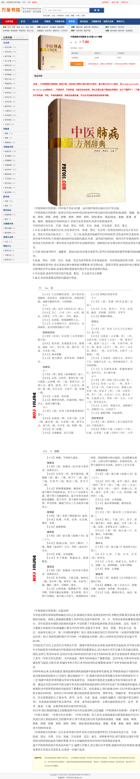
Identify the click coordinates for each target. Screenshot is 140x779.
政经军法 (8, 106)
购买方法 (8, 251)
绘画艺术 (45, 27)
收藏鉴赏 (40, 31)
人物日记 (8, 111)
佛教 (72, 16)
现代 (6, 219)
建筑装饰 (8, 174)
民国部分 (113, 27)
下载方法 (8, 255)
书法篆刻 (53, 27)
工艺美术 (64, 31)
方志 (6, 242)
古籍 (83, 16)
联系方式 (124, 2)
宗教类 (47, 21)
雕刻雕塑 (60, 27)
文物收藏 (8, 165)
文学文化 (8, 52)
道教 (6, 138)
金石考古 (48, 31)
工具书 (7, 124)
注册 (29, 2)
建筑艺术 (56, 31)
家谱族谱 (14, 31)
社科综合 (8, 93)
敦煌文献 (8, 70)
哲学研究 (8, 120)
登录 (24, 2)
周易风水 (95, 27)
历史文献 (46, 16)
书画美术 (60, 16)
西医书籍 (87, 31)
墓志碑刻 (8, 192)
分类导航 (9, 21)
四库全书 (8, 65)
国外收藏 (113, 31)
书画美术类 (60, 21)
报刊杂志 (84, 21)
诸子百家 (8, 56)
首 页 (23, 21)
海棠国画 (129, 31)
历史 (9, 27)
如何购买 (105, 2)
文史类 (35, 21)
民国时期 (8, 215)
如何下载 (115, 2)
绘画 (67, 16)
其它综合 (8, 183)
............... (129, 27)
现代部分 (121, 27)
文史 (53, 16)
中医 (78, 16)
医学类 (72, 21)
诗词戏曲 (6, 31)
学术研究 (8, 115)
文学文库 (8, 102)
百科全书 (8, 97)
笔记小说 (30, 31)
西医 (6, 206)
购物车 (34, 2)
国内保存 (121, 31)
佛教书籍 (79, 27)
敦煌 (31, 27)
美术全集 (8, 188)
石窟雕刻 (8, 160)
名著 (18, 27)
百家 (13, 27)
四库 (27, 27)
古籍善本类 (96, 21)
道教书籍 (87, 27)
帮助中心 (121, 21)
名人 (22, 27)
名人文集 (8, 61)
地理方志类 (108, 21)
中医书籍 (79, 31)
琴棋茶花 (22, 31)
